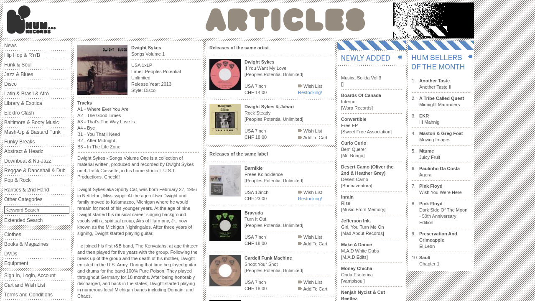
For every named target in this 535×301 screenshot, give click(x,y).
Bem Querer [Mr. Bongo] (354, 149)
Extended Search (23, 220)
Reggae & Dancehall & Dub (35, 170)
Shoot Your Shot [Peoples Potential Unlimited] (274, 264)
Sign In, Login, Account (30, 275)
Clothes (12, 234)
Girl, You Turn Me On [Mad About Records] (362, 227)
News (10, 45)
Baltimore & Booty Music (31, 122)
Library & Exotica (23, 103)
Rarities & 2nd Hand (26, 190)
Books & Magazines (26, 244)
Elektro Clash (19, 113)
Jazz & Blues (18, 74)
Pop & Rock (17, 180)
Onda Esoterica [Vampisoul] (357, 274)
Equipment (16, 263)
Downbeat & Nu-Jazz (27, 161)
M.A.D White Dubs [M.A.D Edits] (360, 251)
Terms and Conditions (28, 295)
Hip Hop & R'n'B (22, 55)
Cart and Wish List (24, 285)
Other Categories (23, 199)
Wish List (310, 86)
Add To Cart (312, 137)
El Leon (438, 240)
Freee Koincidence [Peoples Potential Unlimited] (274, 174)
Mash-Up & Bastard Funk (32, 132)
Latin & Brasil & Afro (26, 94)
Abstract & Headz (23, 151)
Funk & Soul (17, 65)
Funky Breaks (19, 142)
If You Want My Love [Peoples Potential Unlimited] (274, 68)
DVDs (10, 254)
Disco (10, 84)
